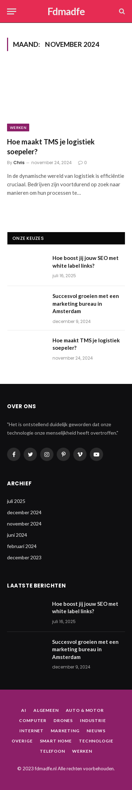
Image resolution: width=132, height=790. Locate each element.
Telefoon (52, 751)
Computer (32, 720)
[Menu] (11, 11)
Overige (22, 741)
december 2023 (24, 557)
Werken (18, 127)
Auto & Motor (85, 710)
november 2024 (24, 524)
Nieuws (96, 730)
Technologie (96, 741)
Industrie (93, 720)
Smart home (56, 741)
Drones (63, 720)
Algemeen (46, 710)
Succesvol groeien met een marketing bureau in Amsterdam (85, 303)
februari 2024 (22, 546)
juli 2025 (16, 501)
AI (23, 710)
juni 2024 (17, 535)
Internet (31, 730)
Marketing (65, 730)
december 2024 (24, 512)
